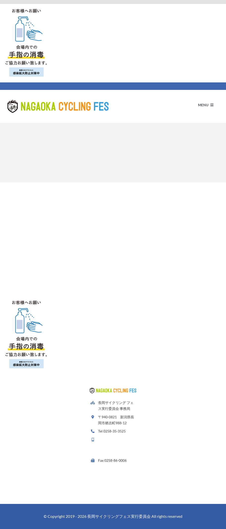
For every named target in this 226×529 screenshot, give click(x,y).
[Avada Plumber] (58, 101)
